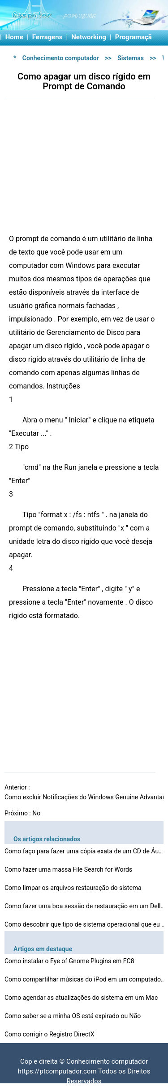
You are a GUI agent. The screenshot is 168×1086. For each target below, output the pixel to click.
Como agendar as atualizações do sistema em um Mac (81, 997)
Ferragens (47, 37)
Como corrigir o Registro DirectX (50, 1034)
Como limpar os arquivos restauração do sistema (73, 887)
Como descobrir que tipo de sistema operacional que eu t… (85, 924)
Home (14, 37)
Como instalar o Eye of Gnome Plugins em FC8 (70, 961)
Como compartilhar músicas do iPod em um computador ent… (85, 979)
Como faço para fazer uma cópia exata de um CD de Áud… (85, 851)
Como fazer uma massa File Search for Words (69, 869)
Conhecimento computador (60, 58)
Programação (135, 37)
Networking (88, 37)
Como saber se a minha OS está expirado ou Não (73, 1015)
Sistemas (130, 58)
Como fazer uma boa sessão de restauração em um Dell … (85, 906)
